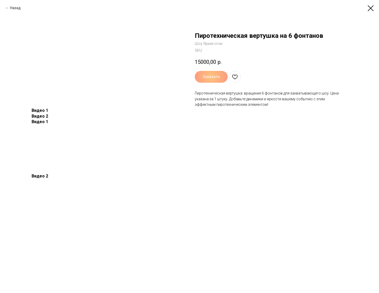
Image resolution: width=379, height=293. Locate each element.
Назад (15, 8)
